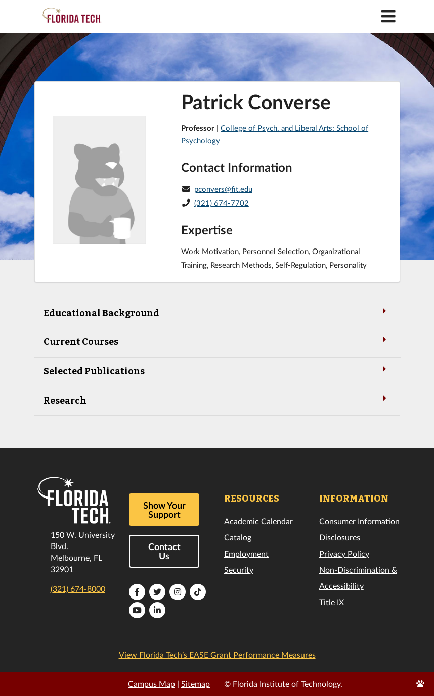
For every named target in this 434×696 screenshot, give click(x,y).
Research (217, 399)
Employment (246, 553)
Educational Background (217, 312)
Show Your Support (164, 510)
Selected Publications (217, 370)
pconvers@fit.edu (223, 188)
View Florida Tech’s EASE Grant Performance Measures (217, 654)
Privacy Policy (344, 553)
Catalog (237, 537)
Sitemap (195, 683)
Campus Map (151, 683)
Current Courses (217, 341)
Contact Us (164, 551)
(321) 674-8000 (78, 588)
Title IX (331, 602)
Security (238, 569)
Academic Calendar (258, 521)
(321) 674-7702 (221, 202)
